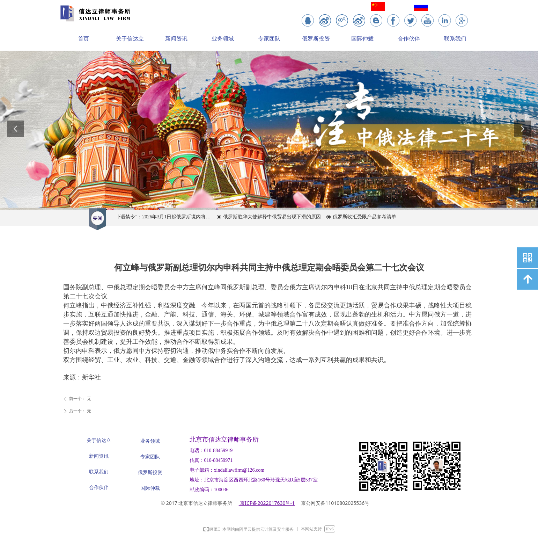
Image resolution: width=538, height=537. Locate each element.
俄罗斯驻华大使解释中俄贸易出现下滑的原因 (274, 216)
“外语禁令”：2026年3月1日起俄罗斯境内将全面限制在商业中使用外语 (165, 216)
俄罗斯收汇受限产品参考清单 (366, 216)
